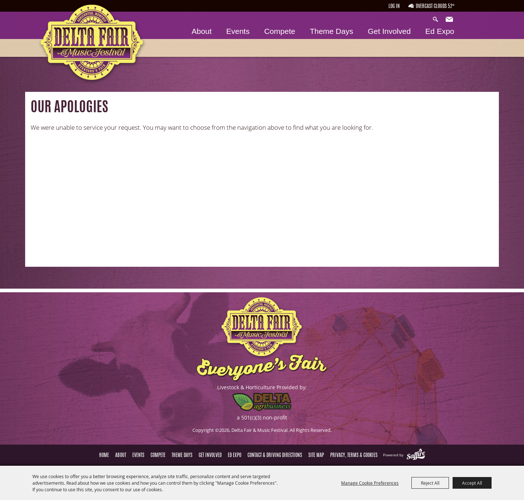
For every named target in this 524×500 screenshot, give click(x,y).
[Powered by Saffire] (416, 454)
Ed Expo (439, 31)
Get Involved (389, 31)
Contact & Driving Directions (274, 455)
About (202, 31)
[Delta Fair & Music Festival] (87, 46)
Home (104, 455)
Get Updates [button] (450, 20)
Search (437, 20)
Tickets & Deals (486, 46)
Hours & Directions (486, 11)
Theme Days (331, 31)
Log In (394, 6)
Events (238, 31)
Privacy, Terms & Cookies (354, 455)
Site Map (316, 455)
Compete (279, 31)
